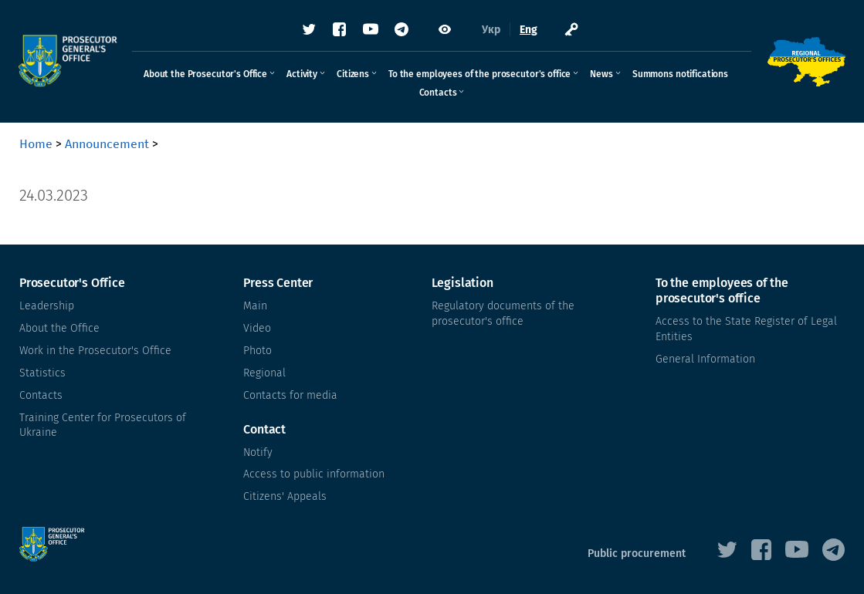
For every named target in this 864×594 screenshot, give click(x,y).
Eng (528, 30)
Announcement (107, 144)
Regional (264, 372)
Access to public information (314, 473)
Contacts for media (290, 394)
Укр (491, 30)
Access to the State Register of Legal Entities (746, 329)
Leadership (46, 305)
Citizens (353, 74)
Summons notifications (680, 74)
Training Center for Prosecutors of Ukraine (102, 424)
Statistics (42, 372)
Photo (257, 350)
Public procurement (637, 552)
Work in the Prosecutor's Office (95, 350)
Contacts (438, 93)
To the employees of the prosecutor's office (479, 74)
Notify (258, 450)
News (601, 74)
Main (255, 305)
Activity (301, 74)
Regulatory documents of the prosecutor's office (503, 313)
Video (257, 328)
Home (36, 144)
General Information (705, 359)
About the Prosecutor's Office (205, 74)
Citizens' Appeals (285, 495)
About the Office (59, 328)
